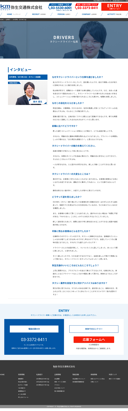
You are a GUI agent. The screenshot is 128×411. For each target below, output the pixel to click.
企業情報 (57, 375)
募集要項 (20, 379)
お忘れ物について (59, 388)
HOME (9, 14)
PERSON (61, 14)
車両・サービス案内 (60, 382)
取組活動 (76, 375)
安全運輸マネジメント (79, 379)
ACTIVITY (111, 14)
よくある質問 (22, 394)
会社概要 (57, 379)
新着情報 (94, 375)
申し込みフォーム (23, 397)
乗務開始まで (22, 391)
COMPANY (86, 14)
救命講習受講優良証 (78, 382)
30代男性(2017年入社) (42, 385)
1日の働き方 (21, 388)
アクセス (56, 385)
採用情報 (21, 375)
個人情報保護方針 (59, 391)
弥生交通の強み (22, 382)
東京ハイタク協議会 (114, 379)
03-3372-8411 (34, 339)
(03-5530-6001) (38, 348)
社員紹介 (8, 19)
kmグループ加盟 (23, 385)
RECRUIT (36, 14)
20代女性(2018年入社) (42, 382)
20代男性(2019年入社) (42, 379)
